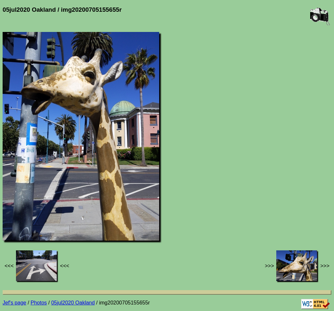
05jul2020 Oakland (73, 302)
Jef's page (14, 302)
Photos (39, 302)
